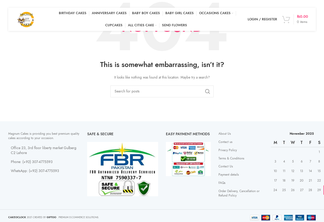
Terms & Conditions (231, 158)
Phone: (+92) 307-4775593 (32, 161)
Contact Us (225, 166)
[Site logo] (26, 19)
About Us (224, 134)
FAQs (221, 183)
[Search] (162, 91)
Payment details (228, 175)
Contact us (225, 142)
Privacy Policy (227, 150)
